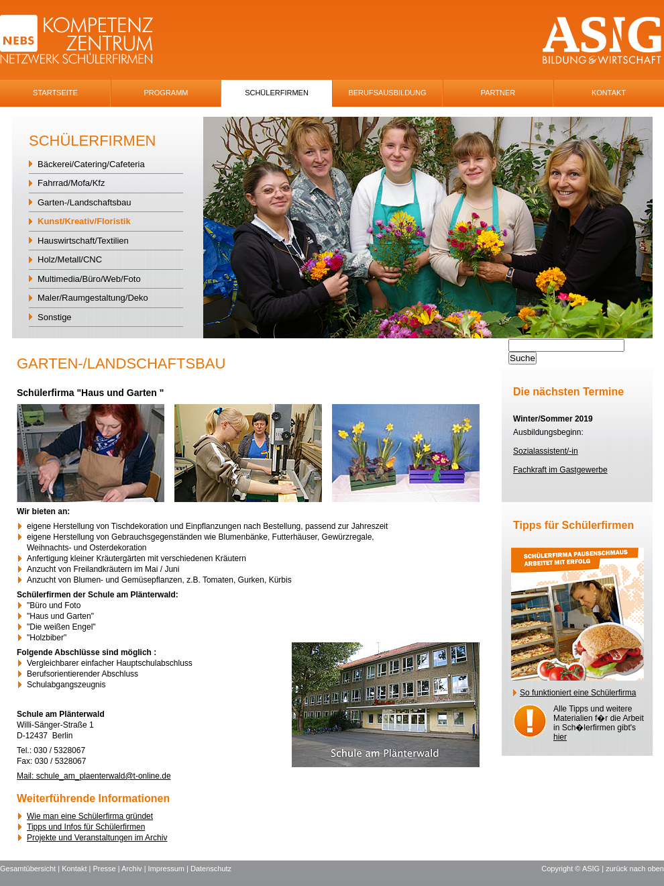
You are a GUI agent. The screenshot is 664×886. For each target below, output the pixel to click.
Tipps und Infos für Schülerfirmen (86, 827)
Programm (166, 93)
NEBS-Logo (84, 40)
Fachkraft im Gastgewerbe (560, 470)
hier (560, 737)
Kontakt (609, 93)
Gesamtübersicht (28, 869)
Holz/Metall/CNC (70, 259)
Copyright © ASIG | (573, 869)
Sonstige (55, 317)
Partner (498, 93)
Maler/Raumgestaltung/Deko (93, 298)
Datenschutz (210, 869)
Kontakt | (77, 869)
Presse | (107, 869)
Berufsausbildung (387, 93)
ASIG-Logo (602, 40)
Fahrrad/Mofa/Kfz (71, 183)
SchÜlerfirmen (277, 93)
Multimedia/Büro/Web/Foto (89, 279)
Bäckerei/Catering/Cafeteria (91, 164)
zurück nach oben (635, 869)
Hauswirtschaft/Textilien (83, 241)
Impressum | (169, 869)
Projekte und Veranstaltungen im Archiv (97, 837)
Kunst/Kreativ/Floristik (84, 221)
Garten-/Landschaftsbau (84, 202)
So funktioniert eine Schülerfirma (578, 692)
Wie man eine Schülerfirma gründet (90, 816)
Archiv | (134, 869)
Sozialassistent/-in (545, 451)
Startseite (55, 93)
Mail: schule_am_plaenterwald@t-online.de (94, 776)
